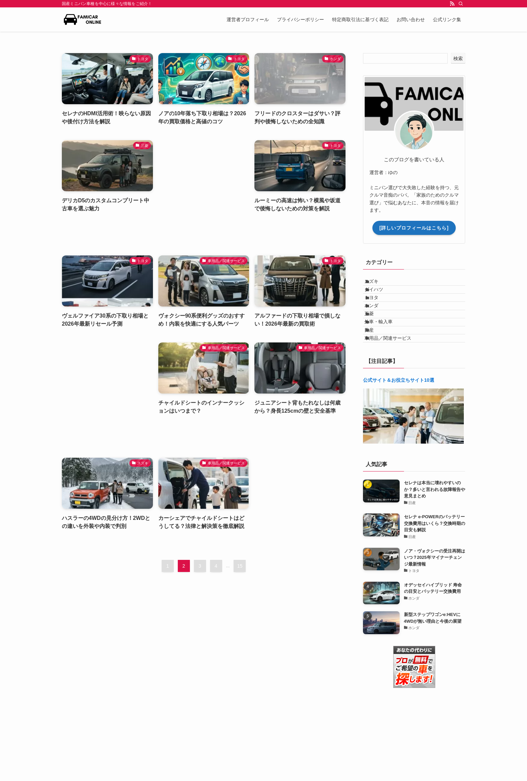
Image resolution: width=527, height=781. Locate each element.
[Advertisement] (203, 191)
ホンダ (378, 326)
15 (240, 566)
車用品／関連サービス (394, 382)
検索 (458, 58)
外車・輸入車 (385, 354)
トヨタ (378, 312)
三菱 (376, 340)
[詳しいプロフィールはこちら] (414, 228)
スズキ (378, 284)
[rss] (452, 3)
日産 (376, 368)
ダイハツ (380, 298)
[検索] (460, 3)
